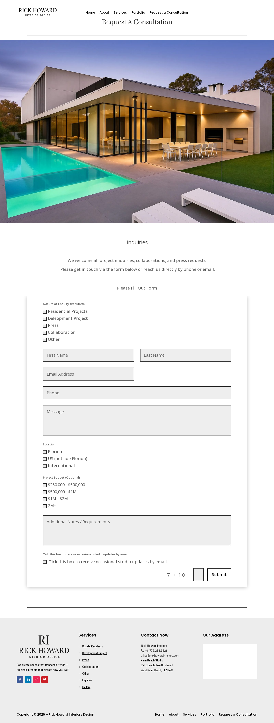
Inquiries (87, 680)
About (104, 13)
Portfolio (138, 13)
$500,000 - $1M (60, 491)
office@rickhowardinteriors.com (160, 656)
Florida (52, 451)
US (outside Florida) (65, 458)
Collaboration (59, 332)
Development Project (94, 653)
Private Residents (92, 646)
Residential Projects (65, 311)
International (59, 465)
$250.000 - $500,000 (64, 484)
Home (90, 13)
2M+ (49, 505)
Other (51, 339)
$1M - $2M (55, 498)
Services (120, 13)
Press (51, 325)
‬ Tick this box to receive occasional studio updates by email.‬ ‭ (106, 561)
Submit (219, 574)
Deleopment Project (65, 318)
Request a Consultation (169, 13)
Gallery (86, 687)
